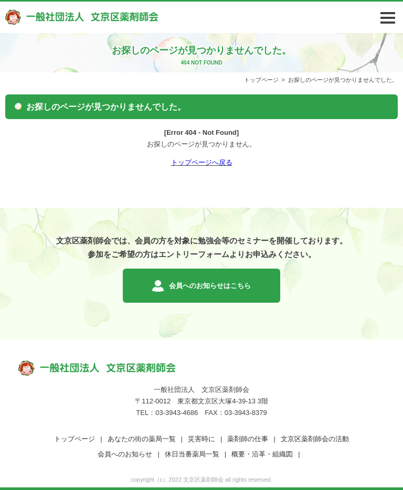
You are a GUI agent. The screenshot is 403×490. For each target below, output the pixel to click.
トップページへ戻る (201, 162)
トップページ (261, 80)
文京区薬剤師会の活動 (315, 439)
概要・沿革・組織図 (262, 454)
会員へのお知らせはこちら (210, 286)
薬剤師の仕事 (247, 439)
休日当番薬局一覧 (192, 454)
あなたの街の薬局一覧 (142, 439)
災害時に (201, 439)
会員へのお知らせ (125, 454)
